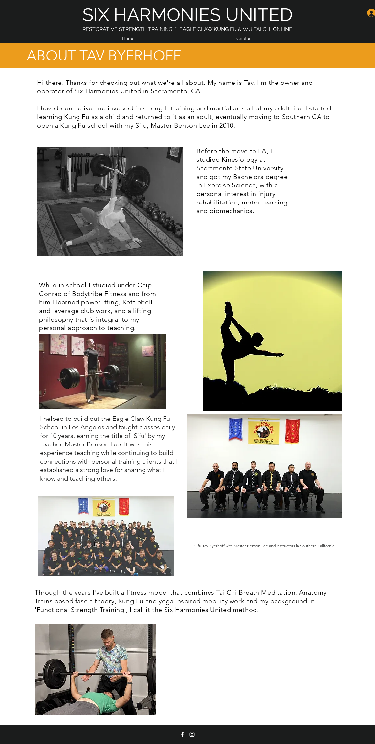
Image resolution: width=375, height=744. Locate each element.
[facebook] (182, 734)
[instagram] (192, 734)
